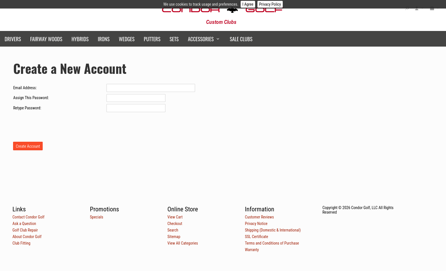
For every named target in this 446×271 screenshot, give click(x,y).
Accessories (201, 39)
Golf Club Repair (25, 230)
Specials (96, 217)
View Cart (175, 217)
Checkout (175, 223)
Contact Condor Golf (29, 217)
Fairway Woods (46, 39)
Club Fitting (21, 243)
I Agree (247, 4)
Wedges (127, 39)
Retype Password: (27, 108)
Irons (104, 39)
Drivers (13, 39)
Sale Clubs (241, 39)
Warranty (252, 249)
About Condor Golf (27, 236)
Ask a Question (24, 223)
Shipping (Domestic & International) (273, 230)
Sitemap (174, 236)
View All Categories (183, 243)
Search (173, 230)
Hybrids (79, 39)
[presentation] (56, 125)
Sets (174, 39)
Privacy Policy (270, 4)
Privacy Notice (256, 223)
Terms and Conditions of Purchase (272, 243)
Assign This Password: (31, 97)
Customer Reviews (259, 217)
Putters (152, 39)
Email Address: (25, 88)
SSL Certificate (256, 236)
